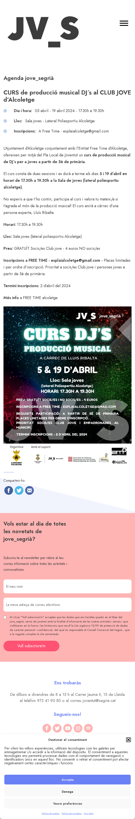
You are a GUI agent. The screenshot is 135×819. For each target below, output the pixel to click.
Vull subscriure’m (31, 646)
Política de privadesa (72, 813)
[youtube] (67, 728)
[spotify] (88, 728)
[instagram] (78, 728)
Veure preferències (67, 803)
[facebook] (46, 728)
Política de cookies (51, 813)
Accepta (68, 779)
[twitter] (57, 728)
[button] (128, 740)
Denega (67, 791)
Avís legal (88, 813)
